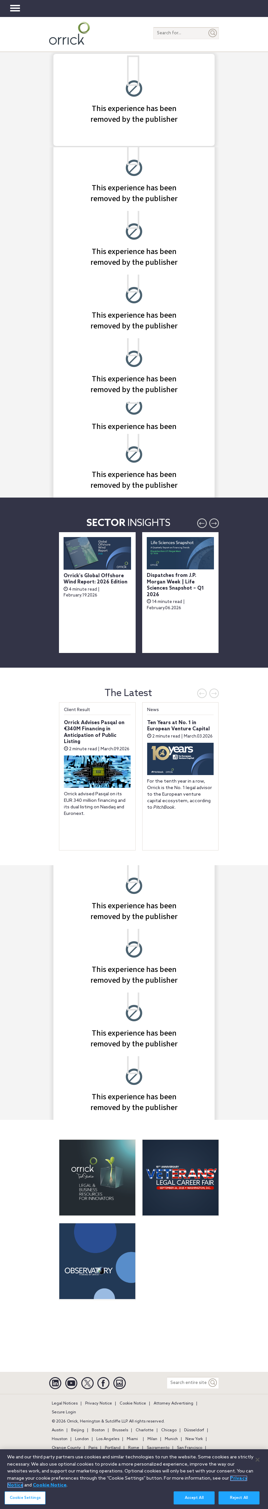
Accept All (194, 1498)
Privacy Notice (98, 1403)
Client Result (77, 709)
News (153, 709)
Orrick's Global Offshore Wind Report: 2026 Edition (95, 579)
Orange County (66, 1448)
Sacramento (158, 1448)
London (82, 1439)
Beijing (77, 1430)
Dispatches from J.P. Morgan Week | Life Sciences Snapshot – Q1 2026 (175, 585)
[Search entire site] (187, 1383)
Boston (98, 1430)
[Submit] (213, 33)
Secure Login (64, 1412)
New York (194, 1439)
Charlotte (145, 1430)
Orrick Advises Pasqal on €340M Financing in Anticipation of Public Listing (94, 732)
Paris (92, 1448)
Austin (58, 1430)
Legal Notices (65, 1403)
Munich (171, 1439)
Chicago (169, 1430)
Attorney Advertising (173, 1403)
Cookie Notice (133, 1403)
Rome (133, 1448)
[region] (134, 1479)
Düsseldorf (194, 1430)
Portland (113, 1448)
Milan (152, 1439)
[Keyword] (213, 1383)
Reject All (239, 1498)
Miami (132, 1439)
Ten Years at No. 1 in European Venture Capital (178, 726)
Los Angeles (107, 1439)
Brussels (120, 1430)
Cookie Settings (25, 1498)
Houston (59, 1439)
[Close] (257, 1460)
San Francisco (189, 1448)
